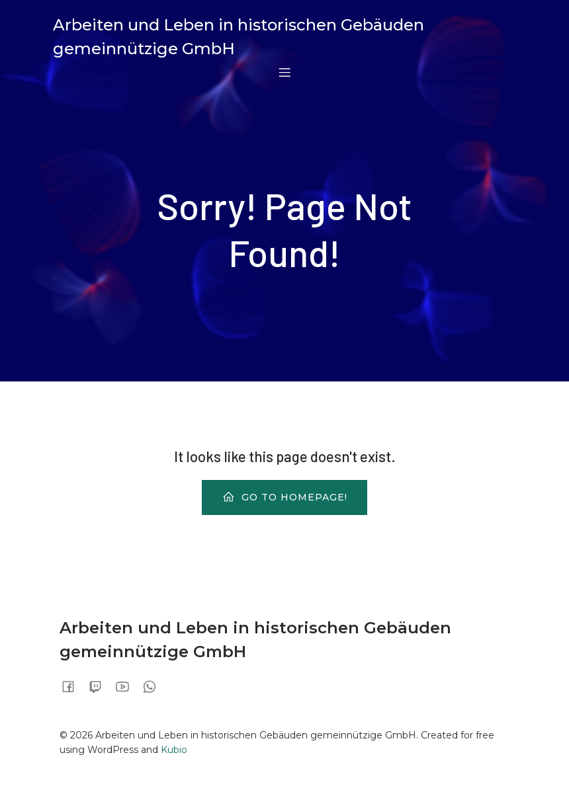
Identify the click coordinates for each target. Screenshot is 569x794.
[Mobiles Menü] (284, 72)
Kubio (174, 750)
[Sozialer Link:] (73, 686)
